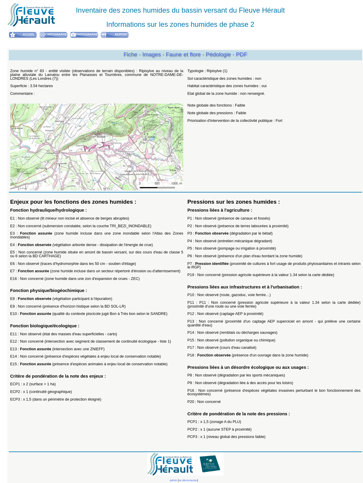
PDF (241, 54)
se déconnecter (188, 480)
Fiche (130, 54)
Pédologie (219, 54)
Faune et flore (184, 54)
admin (173, 480)
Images (152, 54)
